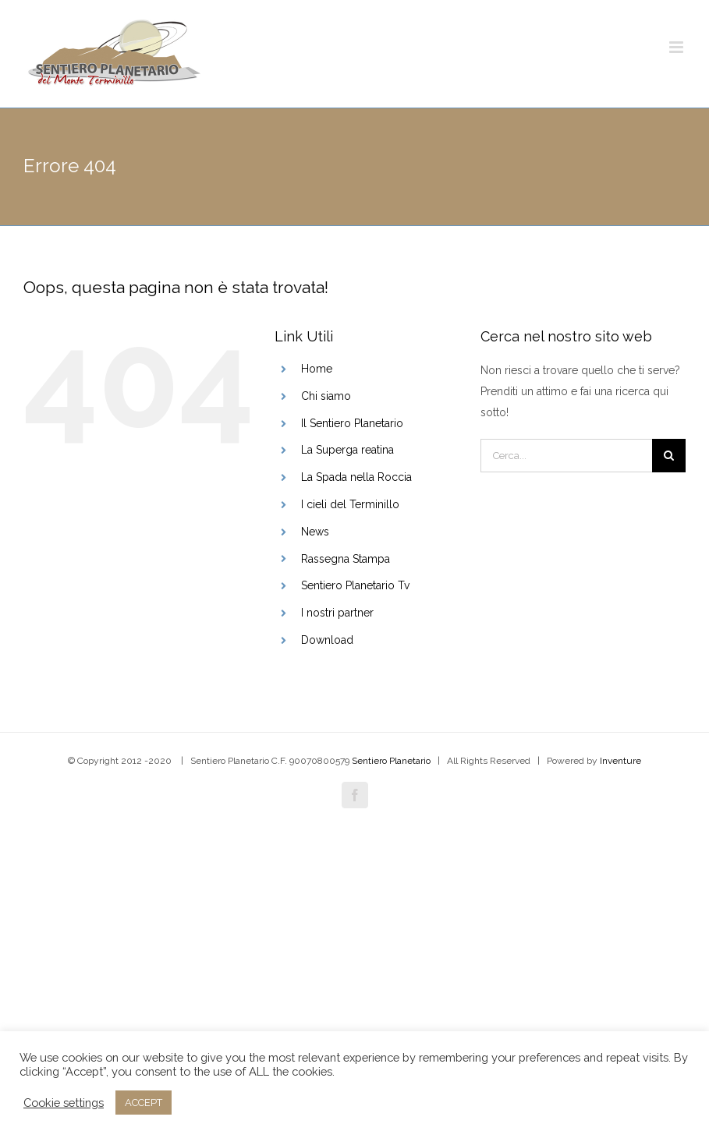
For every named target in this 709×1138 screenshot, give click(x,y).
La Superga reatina (347, 450)
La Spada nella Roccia (356, 477)
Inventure (620, 760)
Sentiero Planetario (391, 760)
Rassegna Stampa (345, 559)
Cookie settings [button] (63, 1102)
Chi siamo (326, 396)
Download (327, 640)
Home (316, 368)
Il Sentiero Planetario (352, 423)
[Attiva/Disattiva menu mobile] (677, 47)
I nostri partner (337, 612)
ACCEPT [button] (143, 1102)
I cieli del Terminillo (350, 504)
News (315, 531)
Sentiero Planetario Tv (355, 585)
